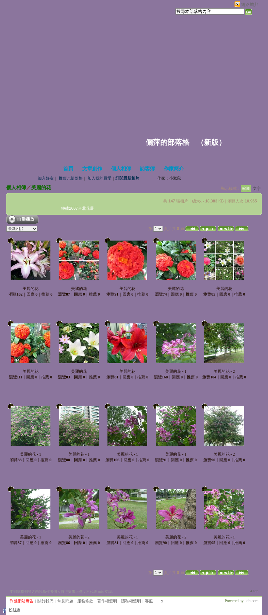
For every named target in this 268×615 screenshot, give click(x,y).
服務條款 (85, 601)
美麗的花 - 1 (175, 371)
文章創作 (92, 168)
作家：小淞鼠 (169, 178)
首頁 (68, 168)
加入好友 (46, 178)
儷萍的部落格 (167, 142)
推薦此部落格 (71, 178)
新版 (211, 142)
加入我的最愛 (99, 178)
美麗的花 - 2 (224, 371)
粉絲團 (15, 610)
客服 (149, 601)
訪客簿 (147, 168)
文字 (257, 188)
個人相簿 (121, 168)
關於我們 (45, 601)
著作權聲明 (107, 601)
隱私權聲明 (131, 601)
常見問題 (65, 601)
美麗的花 (41, 187)
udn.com (251, 600)
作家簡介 (174, 168)
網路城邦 (249, 4)
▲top (253, 590)
